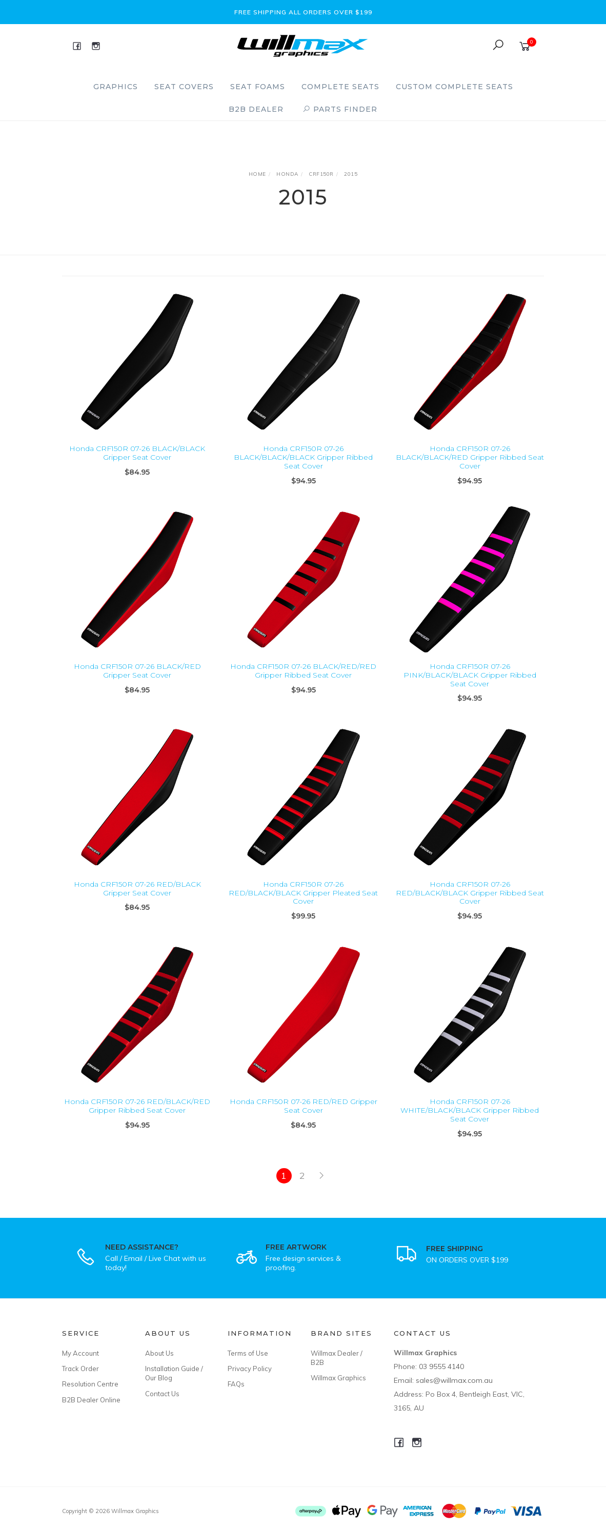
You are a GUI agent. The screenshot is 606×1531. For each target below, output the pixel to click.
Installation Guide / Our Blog (174, 1373)
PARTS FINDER (339, 109)
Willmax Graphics (338, 1378)
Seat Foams (257, 86)
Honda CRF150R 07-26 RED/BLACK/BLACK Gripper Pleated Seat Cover (303, 905)
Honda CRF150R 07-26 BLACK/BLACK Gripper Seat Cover (137, 453)
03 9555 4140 (441, 1366)
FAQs (236, 1384)
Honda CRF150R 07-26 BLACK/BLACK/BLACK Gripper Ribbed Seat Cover (303, 457)
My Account (80, 1353)
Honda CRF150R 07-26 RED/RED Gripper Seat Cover (303, 1119)
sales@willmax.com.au (454, 1380)
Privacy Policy (250, 1368)
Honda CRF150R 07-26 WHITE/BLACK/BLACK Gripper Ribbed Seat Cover (469, 1123)
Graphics (115, 86)
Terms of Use (248, 1353)
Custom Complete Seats (454, 86)
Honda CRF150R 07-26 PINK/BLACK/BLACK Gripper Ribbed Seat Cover (469, 688)
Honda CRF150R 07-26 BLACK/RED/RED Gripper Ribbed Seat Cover (303, 683)
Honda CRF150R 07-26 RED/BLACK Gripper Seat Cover (137, 901)
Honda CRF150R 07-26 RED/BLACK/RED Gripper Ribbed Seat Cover (137, 1119)
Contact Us (162, 1394)
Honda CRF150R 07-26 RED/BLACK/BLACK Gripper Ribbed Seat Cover (470, 905)
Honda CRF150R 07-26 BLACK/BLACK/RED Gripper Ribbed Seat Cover (470, 457)
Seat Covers (184, 86)
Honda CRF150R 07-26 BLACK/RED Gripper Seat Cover (137, 683)
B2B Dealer (256, 109)
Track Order (80, 1368)
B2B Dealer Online (91, 1400)
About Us (159, 1353)
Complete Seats (340, 86)
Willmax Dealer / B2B (336, 1357)
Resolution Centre (90, 1384)
